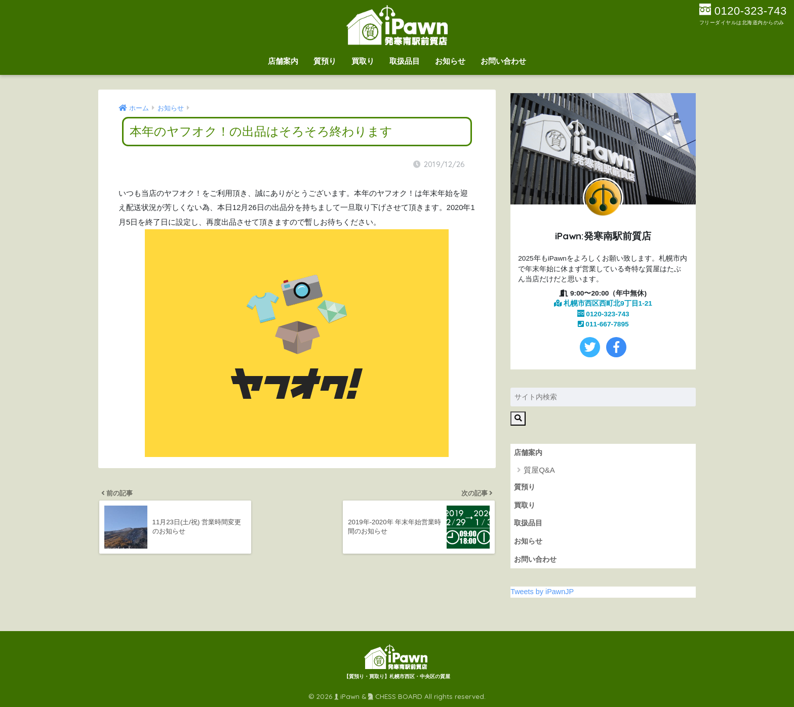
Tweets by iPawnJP (542, 592)
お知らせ (450, 61)
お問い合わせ (503, 61)
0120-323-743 (603, 314)
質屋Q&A (539, 470)
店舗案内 (283, 61)
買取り (362, 61)
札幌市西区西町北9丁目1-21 (603, 303)
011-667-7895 (603, 324)
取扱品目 (404, 61)
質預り (324, 61)
